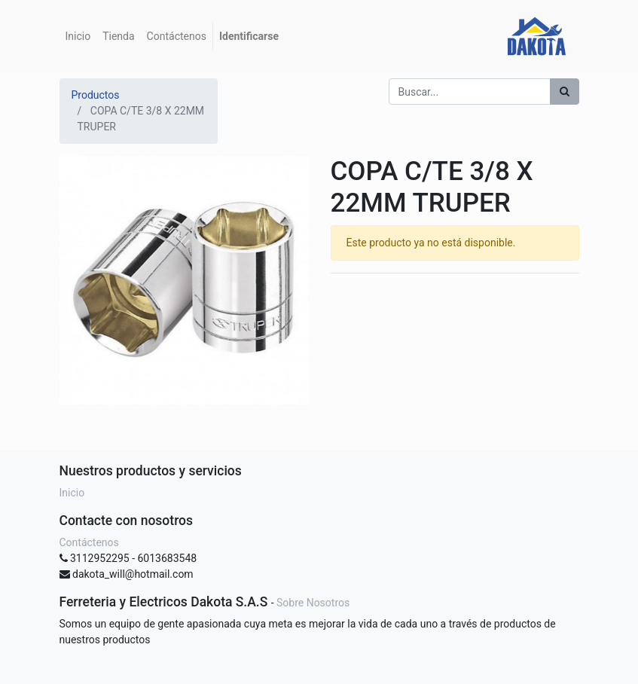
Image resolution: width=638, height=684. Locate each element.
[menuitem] (78, 36)
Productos (96, 95)
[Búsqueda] (564, 91)
